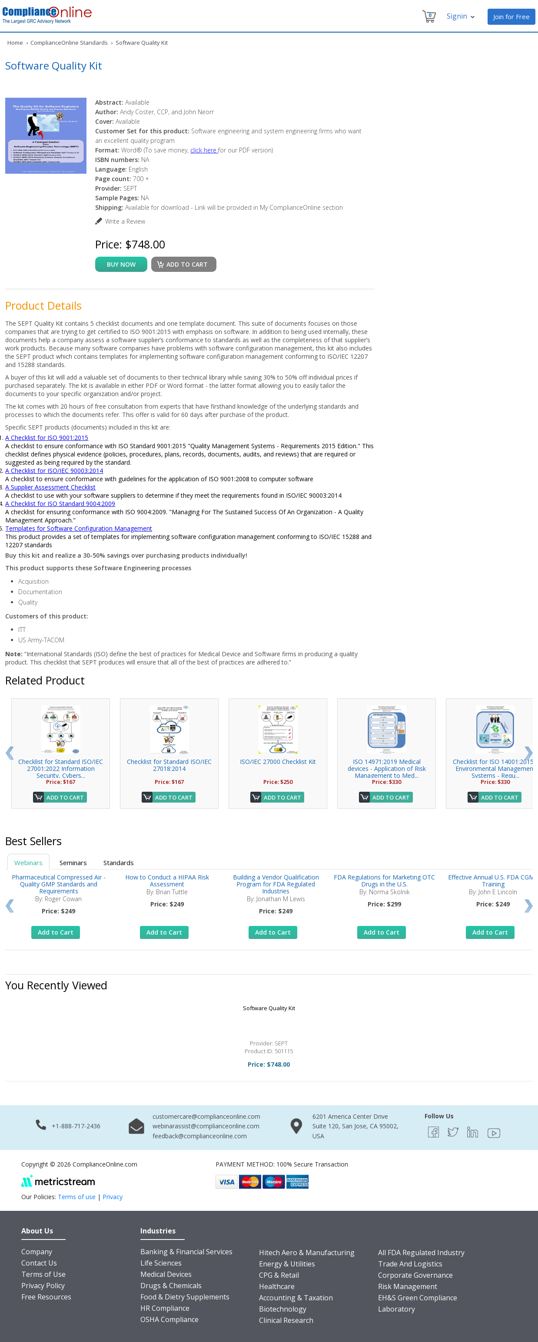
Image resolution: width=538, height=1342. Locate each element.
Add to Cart (65, 797)
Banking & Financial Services (186, 1251)
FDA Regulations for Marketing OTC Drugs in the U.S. (384, 880)
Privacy (113, 1197)
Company (36, 1251)
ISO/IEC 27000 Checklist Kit (278, 761)
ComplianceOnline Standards (69, 42)
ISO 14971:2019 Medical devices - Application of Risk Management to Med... (387, 768)
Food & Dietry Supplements (184, 1297)
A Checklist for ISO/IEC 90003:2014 (54, 470)
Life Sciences (161, 1263)
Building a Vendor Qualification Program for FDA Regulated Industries (276, 884)
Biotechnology (282, 1309)
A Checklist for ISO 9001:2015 (46, 437)
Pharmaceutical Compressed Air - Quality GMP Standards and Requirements (59, 884)
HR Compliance (164, 1308)
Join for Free (511, 16)
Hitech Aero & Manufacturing (307, 1252)
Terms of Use (43, 1274)
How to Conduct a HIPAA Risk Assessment (167, 880)
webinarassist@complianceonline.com (206, 1126)
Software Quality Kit (269, 1008)
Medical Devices (166, 1274)
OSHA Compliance (169, 1319)
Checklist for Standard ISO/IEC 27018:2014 (169, 765)
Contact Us (39, 1263)
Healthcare (277, 1286)
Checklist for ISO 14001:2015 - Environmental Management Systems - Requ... (495, 768)
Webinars (28, 862)
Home (15, 42)
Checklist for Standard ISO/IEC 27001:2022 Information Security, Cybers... (60, 768)
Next (529, 753)
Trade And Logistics (410, 1264)
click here (204, 150)
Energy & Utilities (287, 1264)
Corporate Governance (415, 1275)
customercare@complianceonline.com (206, 1116)
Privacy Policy (43, 1285)
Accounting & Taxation (296, 1297)
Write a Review (125, 221)
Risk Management (407, 1286)
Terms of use (77, 1197)
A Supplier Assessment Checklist (50, 487)
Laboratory (396, 1309)
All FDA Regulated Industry (421, 1252)
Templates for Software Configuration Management (78, 528)
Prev (9, 753)
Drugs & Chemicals (171, 1285)
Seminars (73, 862)
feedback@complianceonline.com (200, 1136)
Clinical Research (286, 1320)
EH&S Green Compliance (417, 1297)
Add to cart (187, 264)
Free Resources (46, 1297)
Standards (118, 862)
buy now (121, 264)
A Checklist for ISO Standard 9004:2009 (60, 503)
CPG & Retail (279, 1275)
